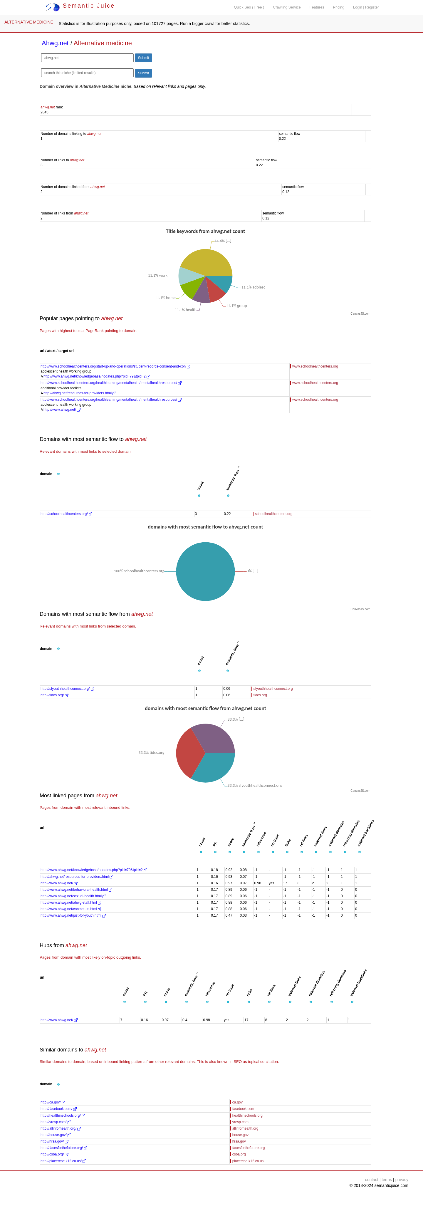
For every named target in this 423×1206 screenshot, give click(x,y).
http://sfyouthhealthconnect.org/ (67, 689)
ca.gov (237, 1102)
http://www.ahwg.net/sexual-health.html (73, 896)
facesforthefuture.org (248, 1148)
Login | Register (366, 7)
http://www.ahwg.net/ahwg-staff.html (71, 902)
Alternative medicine (103, 43)
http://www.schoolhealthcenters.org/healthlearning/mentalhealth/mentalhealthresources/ (111, 383)
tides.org (260, 695)
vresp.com (240, 1122)
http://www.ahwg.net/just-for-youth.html (73, 915)
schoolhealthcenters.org (273, 514)
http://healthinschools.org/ (63, 1115)
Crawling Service (287, 7)
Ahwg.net (55, 43)
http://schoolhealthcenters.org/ (66, 514)
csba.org (239, 1154)
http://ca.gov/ (53, 1102)
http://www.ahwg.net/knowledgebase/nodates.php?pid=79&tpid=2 (96, 376)
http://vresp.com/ (56, 1122)
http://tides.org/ (54, 695)
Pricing (339, 7)
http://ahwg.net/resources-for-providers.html (79, 393)
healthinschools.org (247, 1115)
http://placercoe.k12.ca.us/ (63, 1161)
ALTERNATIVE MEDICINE (28, 22)
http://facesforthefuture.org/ (64, 1148)
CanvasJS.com (360, 313)
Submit (143, 58)
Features (317, 7)
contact (371, 1179)
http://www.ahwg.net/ (61, 409)
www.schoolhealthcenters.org (315, 366)
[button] (58, 474)
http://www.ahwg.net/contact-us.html (71, 909)
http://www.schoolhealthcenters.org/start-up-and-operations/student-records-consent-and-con (115, 366)
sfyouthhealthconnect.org (273, 689)
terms (387, 1179)
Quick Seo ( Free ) (249, 7)
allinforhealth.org (245, 1128)
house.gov (240, 1135)
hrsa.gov (239, 1141)
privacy (401, 1179)
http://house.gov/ (56, 1135)
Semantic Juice (80, 5)
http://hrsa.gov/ (54, 1141)
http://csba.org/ (54, 1154)
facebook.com (243, 1109)
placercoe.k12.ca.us (248, 1161)
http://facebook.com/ (59, 1109)
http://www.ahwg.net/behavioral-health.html (76, 890)
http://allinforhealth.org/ (61, 1128)
